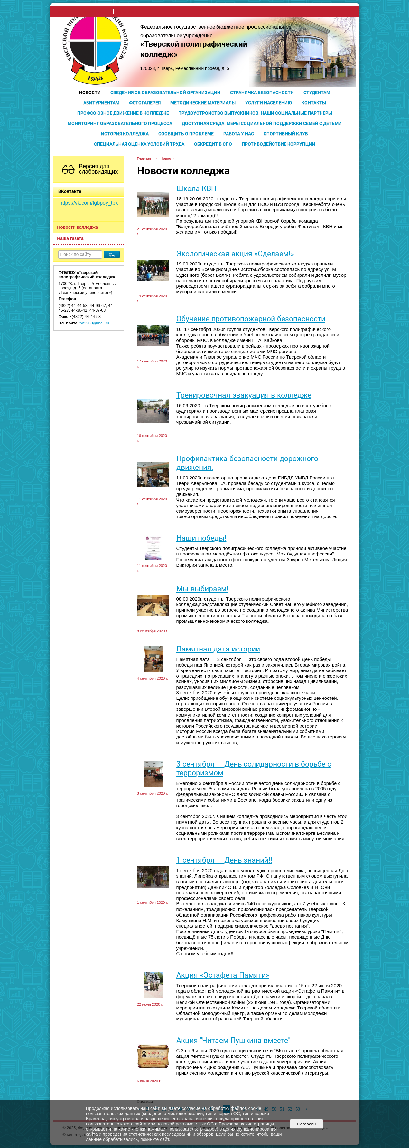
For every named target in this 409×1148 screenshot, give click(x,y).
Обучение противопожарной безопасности (250, 318)
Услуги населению (268, 102)
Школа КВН (196, 188)
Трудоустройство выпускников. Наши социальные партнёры (255, 113)
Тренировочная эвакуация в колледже (243, 395)
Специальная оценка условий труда (139, 144)
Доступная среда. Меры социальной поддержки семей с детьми (262, 123)
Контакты (314, 102)
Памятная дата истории (218, 649)
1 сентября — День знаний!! (224, 860)
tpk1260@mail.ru (94, 323)
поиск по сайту (97, 11)
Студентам (316, 92)
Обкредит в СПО (213, 144)
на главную (67, 11)
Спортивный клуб (286, 133)
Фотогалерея (145, 102)
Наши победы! (201, 538)
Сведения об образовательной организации (165, 92)
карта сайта (127, 11)
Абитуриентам (101, 102)
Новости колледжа (77, 227)
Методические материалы (203, 102)
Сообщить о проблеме (186, 133)
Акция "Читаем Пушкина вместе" (233, 1040)
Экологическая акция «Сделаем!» (235, 253)
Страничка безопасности (262, 92)
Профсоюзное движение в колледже (123, 113)
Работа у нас (238, 133)
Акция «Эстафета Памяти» (222, 975)
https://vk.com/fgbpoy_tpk (89, 203)
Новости (90, 92)
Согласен (306, 1124)
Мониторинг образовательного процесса (120, 123)
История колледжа (125, 133)
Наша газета (70, 238)
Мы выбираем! (202, 588)
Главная (144, 158)
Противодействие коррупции (278, 144)
